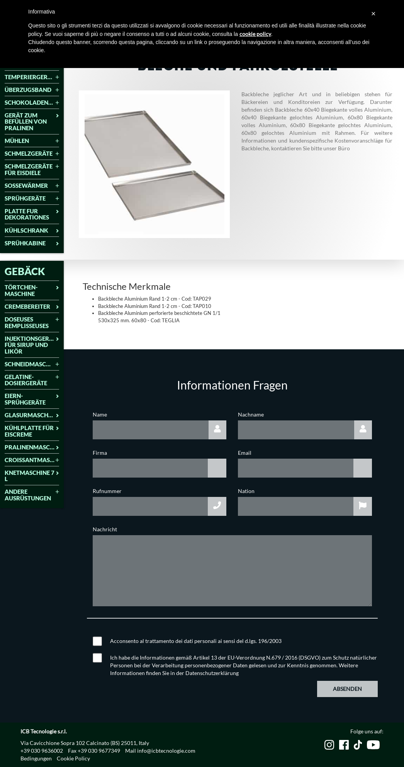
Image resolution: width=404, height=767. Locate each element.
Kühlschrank (32, 230)
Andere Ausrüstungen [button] (32, 494)
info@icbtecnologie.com (166, 750)
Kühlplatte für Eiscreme (32, 431)
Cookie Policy (73, 758)
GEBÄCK (25, 271)
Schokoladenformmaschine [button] (32, 102)
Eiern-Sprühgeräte (32, 399)
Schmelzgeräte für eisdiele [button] (32, 169)
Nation (246, 491)
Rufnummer (107, 491)
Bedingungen (36, 758)
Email (244, 452)
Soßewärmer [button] (32, 185)
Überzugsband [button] (32, 90)
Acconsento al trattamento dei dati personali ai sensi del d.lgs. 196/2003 (196, 641)
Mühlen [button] (32, 141)
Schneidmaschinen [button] (32, 364)
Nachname (251, 414)
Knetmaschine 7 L (32, 475)
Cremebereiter (32, 306)
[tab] (32, 78)
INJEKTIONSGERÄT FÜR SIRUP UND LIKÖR (32, 345)
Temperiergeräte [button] (32, 77)
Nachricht (105, 529)
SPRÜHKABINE (32, 243)
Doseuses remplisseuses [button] (32, 322)
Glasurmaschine (32, 415)
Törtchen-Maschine (32, 290)
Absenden (347, 688)
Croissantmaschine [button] (32, 460)
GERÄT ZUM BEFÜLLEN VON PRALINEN (32, 121)
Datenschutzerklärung (212, 673)
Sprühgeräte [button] (32, 198)
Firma (100, 452)
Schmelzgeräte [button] (32, 153)
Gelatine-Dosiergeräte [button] (32, 380)
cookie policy (255, 34)
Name (100, 414)
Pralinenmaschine (32, 447)
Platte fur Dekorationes (32, 214)
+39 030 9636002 (41, 750)
